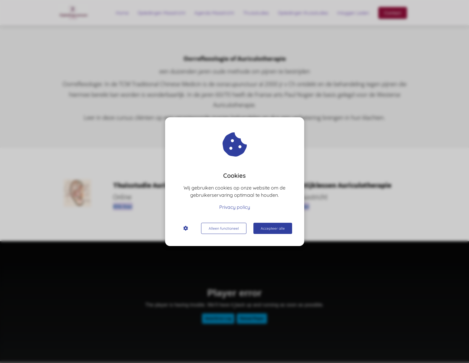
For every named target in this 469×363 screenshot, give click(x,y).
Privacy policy (234, 207)
